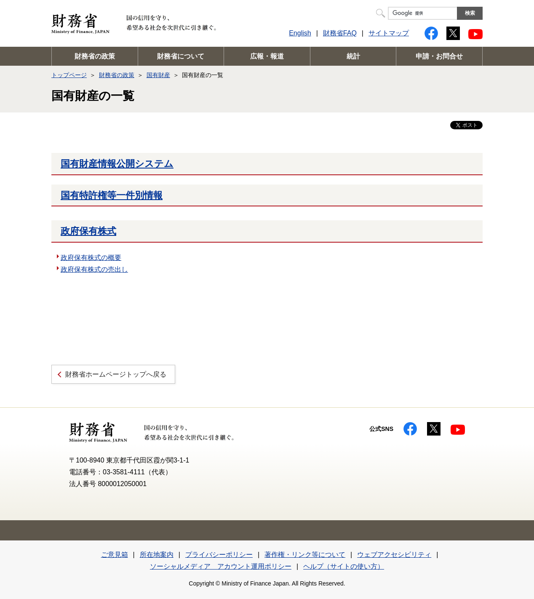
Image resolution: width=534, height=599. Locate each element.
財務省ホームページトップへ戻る (115, 374)
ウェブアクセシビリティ (394, 554)
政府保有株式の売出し (94, 269)
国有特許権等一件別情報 (112, 195)
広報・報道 (267, 56)
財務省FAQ (340, 33)
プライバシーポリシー (219, 554)
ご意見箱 (114, 554)
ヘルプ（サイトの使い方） (343, 566)
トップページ (69, 75)
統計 (353, 56)
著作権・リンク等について (304, 554)
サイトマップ (388, 33)
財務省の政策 (95, 56)
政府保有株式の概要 (91, 257)
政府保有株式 (88, 231)
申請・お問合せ (439, 56)
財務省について (180, 56)
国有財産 (158, 75)
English (300, 33)
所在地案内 (157, 554)
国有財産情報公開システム (117, 163)
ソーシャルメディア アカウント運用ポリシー (220, 566)
